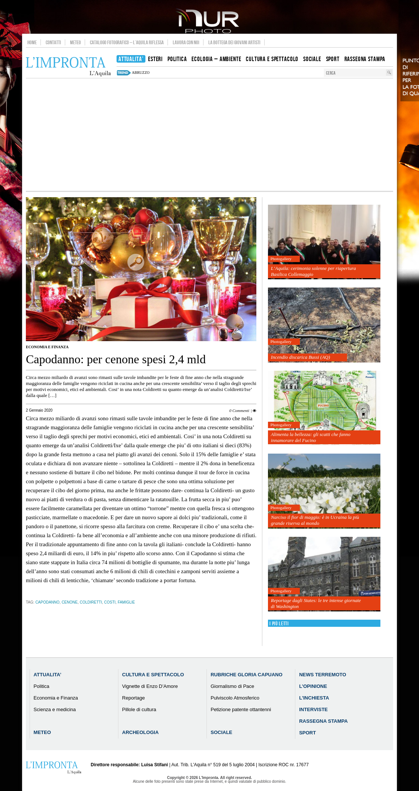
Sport (307, 733)
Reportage (133, 698)
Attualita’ (47, 674)
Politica (41, 686)
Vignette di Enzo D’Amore (150, 686)
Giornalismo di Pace (232, 686)
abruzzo (141, 72)
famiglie (126, 602)
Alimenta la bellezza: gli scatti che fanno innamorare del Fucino (310, 437)
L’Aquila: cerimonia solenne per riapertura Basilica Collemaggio (313, 271)
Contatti (53, 42)
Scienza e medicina (55, 709)
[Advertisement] (209, 134)
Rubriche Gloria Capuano (247, 674)
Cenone (69, 602)
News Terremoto (322, 674)
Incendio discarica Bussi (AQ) (300, 357)
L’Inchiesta (314, 698)
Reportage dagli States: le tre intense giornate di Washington (316, 603)
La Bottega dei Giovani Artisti (234, 42)
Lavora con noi (186, 42)
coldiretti (91, 602)
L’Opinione (313, 686)
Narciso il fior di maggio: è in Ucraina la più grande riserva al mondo (315, 520)
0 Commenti (239, 410)
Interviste (313, 709)
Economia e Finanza (47, 347)
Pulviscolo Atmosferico (235, 698)
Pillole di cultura (139, 709)
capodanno (47, 602)
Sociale (221, 732)
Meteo (75, 42)
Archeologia (140, 732)
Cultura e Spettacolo (153, 674)
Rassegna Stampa (323, 721)
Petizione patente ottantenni (241, 709)
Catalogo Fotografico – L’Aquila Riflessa (127, 42)
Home (32, 42)
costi (110, 602)
